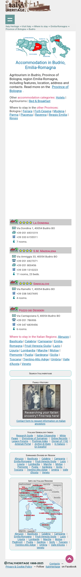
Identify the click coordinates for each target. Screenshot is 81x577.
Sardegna (41, 355)
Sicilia (54, 355)
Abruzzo (63, 337)
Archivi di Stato (43, 444)
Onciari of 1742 (60, 441)
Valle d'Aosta (58, 545)
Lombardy (34, 539)
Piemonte (16, 355)
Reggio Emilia (58, 115)
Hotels (60, 97)
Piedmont (17, 542)
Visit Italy (26, 26)
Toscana (15, 359)
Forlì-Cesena (43, 111)
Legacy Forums (20, 441)
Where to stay (41, 26)
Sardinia (41, 542)
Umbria (56, 359)
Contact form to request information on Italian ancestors (41, 422)
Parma (14, 115)
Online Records (59, 438)
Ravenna (41, 115)
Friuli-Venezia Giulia (38, 346)
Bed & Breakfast (39, 101)
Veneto (26, 364)
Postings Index (40, 441)
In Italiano (59, 444)
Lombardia (28, 350)
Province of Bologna (16, 29)
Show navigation (10, 19)
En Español (40, 446)
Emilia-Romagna (59, 26)
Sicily (52, 542)
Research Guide (24, 435)
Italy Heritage (12, 26)
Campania (45, 341)
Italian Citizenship (46, 435)
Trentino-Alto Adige (36, 359)
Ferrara (27, 111)
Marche (43, 350)
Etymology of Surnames (34, 438)
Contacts (54, 563)
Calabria (30, 341)
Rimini (14, 118)
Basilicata (16, 341)
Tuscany (63, 542)
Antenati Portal (23, 444)
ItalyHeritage (53, 566)
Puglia (29, 355)
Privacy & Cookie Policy (19, 566)
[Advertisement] (40, 165)
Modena (58, 111)
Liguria (14, 350)
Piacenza (27, 115)
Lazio (56, 346)
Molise (54, 350)
